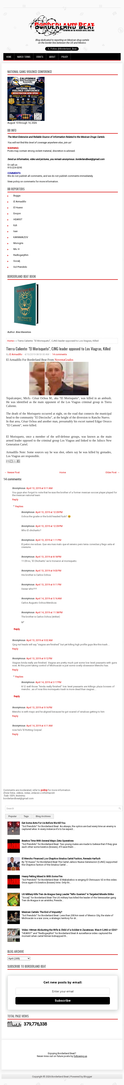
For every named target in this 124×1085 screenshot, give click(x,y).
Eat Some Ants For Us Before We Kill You (43, 823)
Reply (15, 499)
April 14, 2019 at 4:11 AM (39, 725)
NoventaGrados (64, 359)
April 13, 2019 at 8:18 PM (48, 556)
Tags (26, 816)
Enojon (17, 213)
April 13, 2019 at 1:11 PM (48, 540)
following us (80, 1056)
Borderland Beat (60, 1076)
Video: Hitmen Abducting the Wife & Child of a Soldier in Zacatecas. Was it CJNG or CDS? (69, 929)
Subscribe (63, 1000)
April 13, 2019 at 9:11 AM (39, 488)
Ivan (15, 231)
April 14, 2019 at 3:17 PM (48, 682)
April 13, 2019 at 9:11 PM (48, 584)
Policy (64, 56)
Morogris (18, 243)
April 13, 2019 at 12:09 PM (49, 512)
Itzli (15, 225)
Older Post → (112, 472)
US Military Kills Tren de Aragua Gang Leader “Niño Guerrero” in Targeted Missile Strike (68, 894)
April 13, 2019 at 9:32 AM (39, 640)
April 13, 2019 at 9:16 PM (39, 707)
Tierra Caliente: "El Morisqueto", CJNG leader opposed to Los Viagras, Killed (58, 348)
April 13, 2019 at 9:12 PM (39, 658)
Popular (12, 816)
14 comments (59, 354)
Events (39, 56)
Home (8, 56)
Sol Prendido (20, 266)
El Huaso (18, 207)
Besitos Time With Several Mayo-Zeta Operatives (48, 840)
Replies (19, 506)
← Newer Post (12, 472)
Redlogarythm (20, 255)
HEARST (17, 219)
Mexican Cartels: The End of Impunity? (42, 912)
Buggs (16, 195)
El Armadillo (19, 201)
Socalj (16, 261)
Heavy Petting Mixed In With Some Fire (42, 876)
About (52, 56)
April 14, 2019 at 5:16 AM (48, 598)
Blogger (88, 1076)
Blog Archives (43, 816)
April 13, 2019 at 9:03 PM (48, 570)
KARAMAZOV (20, 237)
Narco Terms (23, 56)
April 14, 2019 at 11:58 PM (49, 612)
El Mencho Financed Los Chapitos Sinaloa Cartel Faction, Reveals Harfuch (61, 858)
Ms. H (16, 249)
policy (16, 181)
